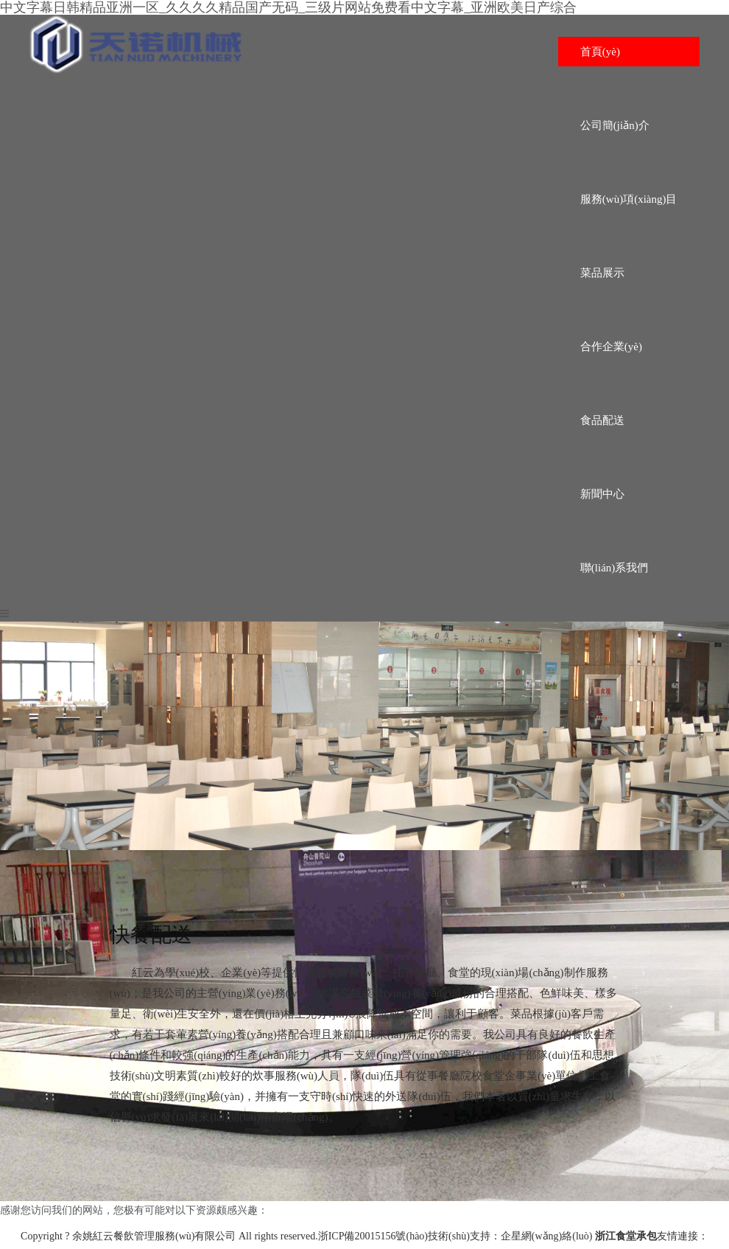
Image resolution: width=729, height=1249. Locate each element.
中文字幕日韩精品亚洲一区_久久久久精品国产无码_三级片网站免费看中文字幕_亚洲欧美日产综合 (288, 7)
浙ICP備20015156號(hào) (373, 1236)
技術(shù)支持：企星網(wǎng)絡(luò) (510, 1236)
